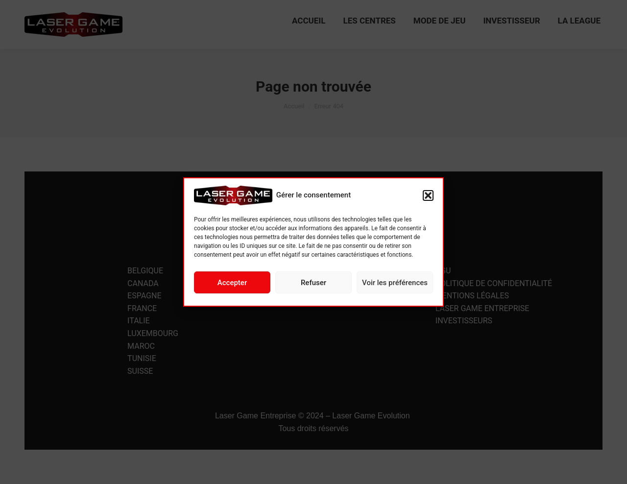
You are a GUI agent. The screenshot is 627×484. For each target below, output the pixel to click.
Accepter (232, 282)
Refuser (313, 282)
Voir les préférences (395, 282)
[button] (428, 195)
